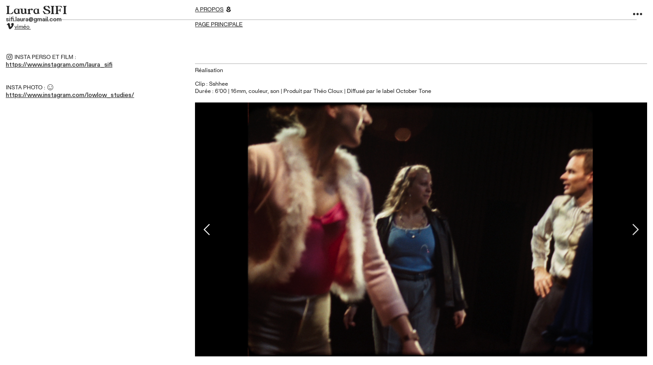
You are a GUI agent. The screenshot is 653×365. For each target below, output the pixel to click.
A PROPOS (209, 9)
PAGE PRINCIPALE (219, 24)
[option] (421, 229)
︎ (637, 14)
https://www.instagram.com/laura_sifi (59, 65)
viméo (23, 27)
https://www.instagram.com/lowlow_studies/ (70, 95)
